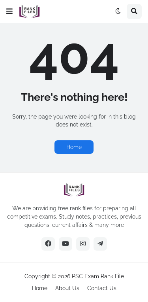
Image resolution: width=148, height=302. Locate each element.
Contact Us (101, 288)
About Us (67, 288)
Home (74, 147)
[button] (9, 11)
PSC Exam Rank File (98, 276)
